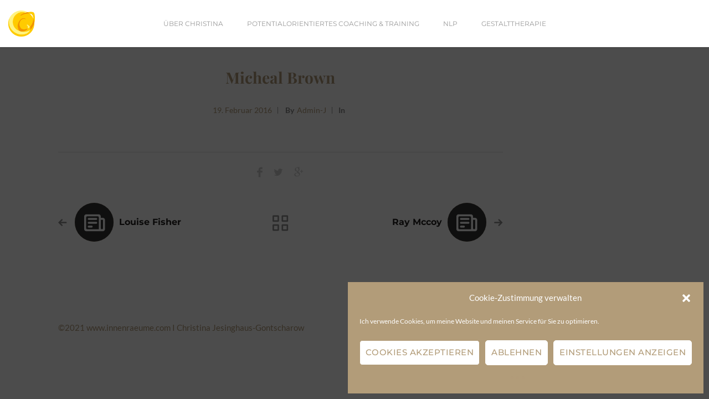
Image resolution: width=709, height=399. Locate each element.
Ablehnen (516, 352)
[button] (686, 298)
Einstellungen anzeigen (622, 352)
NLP (450, 23)
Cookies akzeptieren (420, 352)
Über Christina (193, 23)
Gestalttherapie (513, 23)
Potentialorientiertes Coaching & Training (333, 23)
